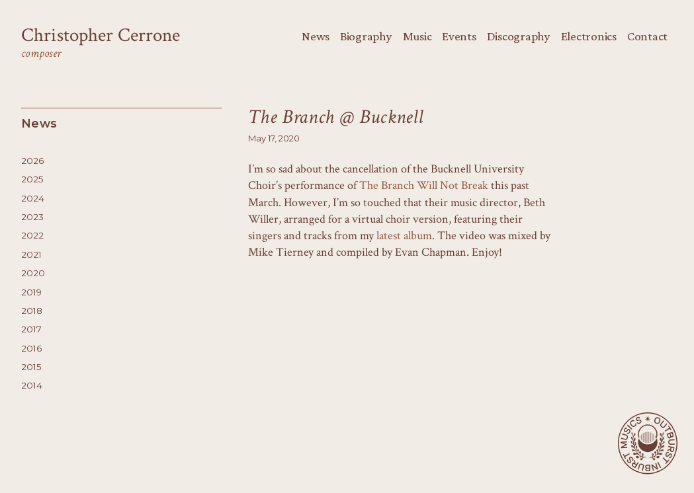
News (315, 36)
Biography (366, 36)
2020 (33, 273)
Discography (518, 36)
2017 (31, 329)
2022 (32, 235)
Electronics (589, 36)
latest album (404, 235)
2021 (31, 254)
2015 (31, 366)
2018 (31, 310)
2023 (32, 216)
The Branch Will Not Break (423, 185)
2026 (32, 160)
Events (459, 36)
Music (417, 36)
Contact (647, 36)
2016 (31, 348)
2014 (31, 385)
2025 (32, 179)
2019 (31, 292)
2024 (32, 198)
